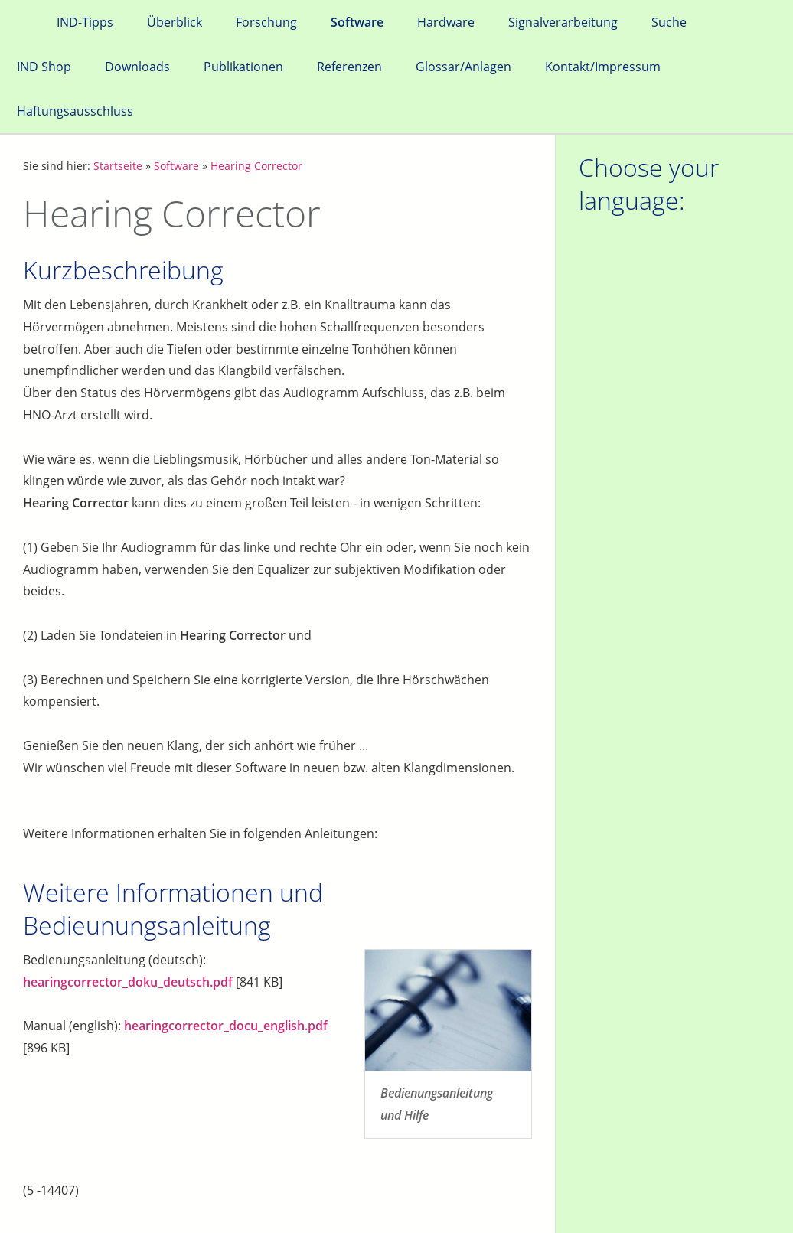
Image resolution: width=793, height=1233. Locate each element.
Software (176, 165)
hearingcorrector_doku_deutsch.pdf (128, 982)
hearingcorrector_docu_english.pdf (226, 1025)
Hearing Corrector (256, 165)
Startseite (117, 165)
